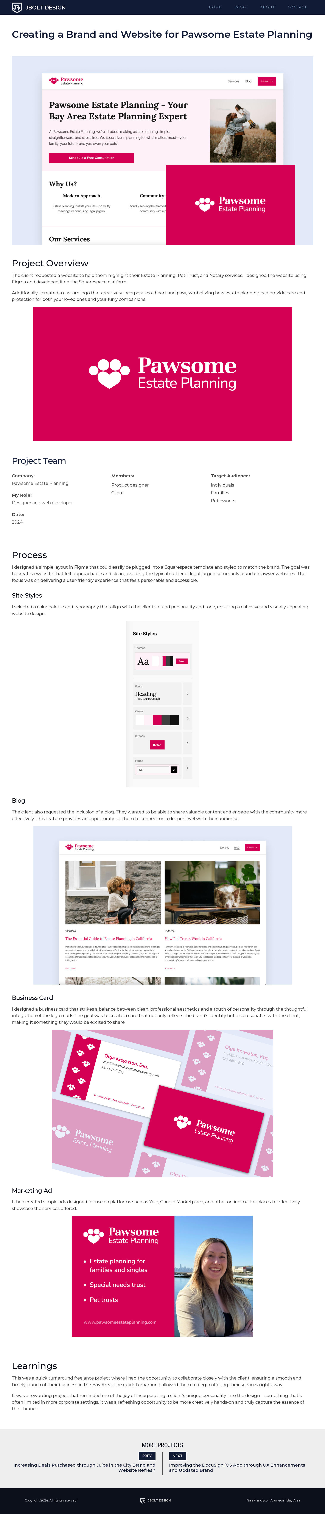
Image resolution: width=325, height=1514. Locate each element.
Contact (297, 7)
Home (215, 7)
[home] (39, 6)
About (267, 7)
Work (241, 7)
